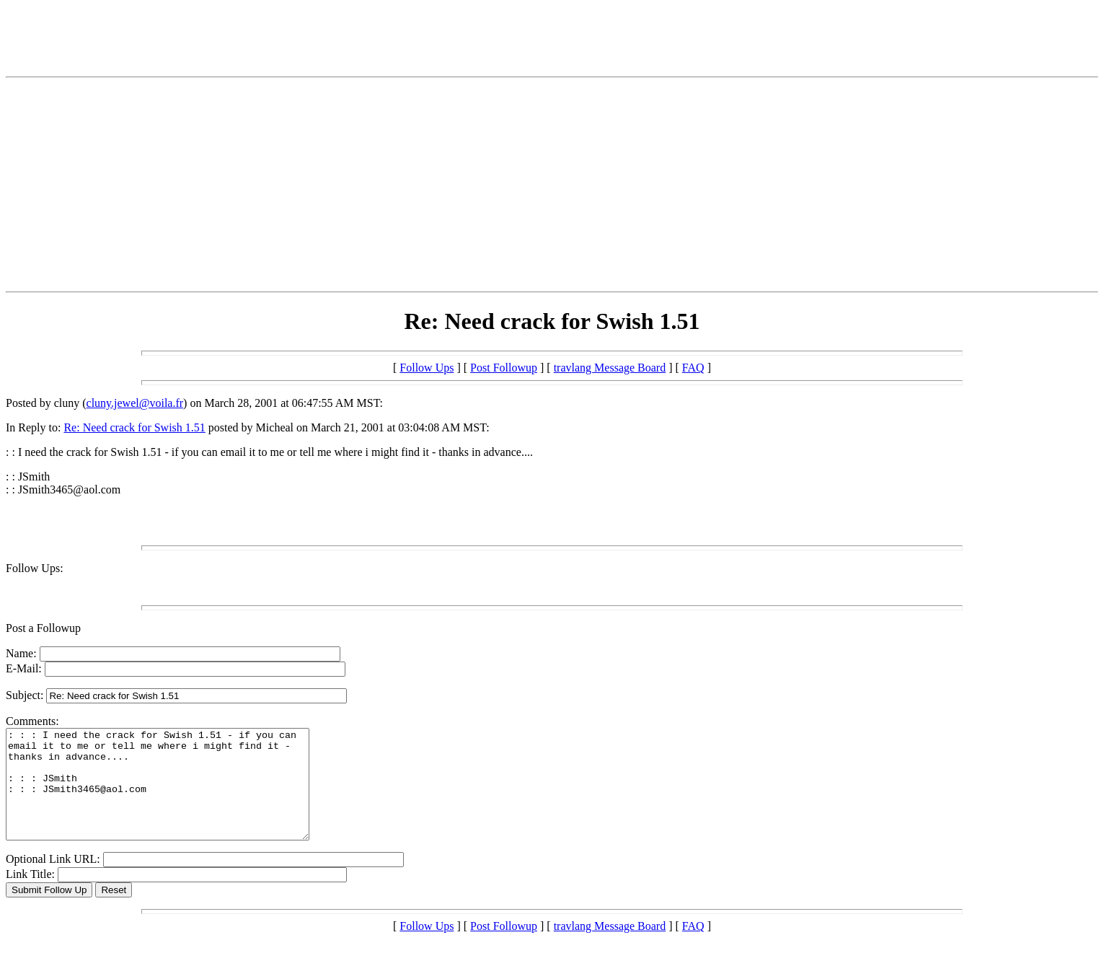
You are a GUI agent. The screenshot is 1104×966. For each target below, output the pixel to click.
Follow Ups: (34, 568)
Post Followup (503, 367)
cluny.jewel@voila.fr (135, 403)
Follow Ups (426, 367)
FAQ (693, 367)
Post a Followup (43, 628)
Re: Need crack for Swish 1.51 (134, 427)
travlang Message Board (610, 367)
